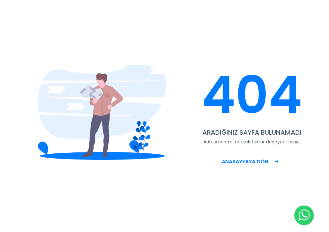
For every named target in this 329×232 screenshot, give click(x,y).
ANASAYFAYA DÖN (250, 161)
